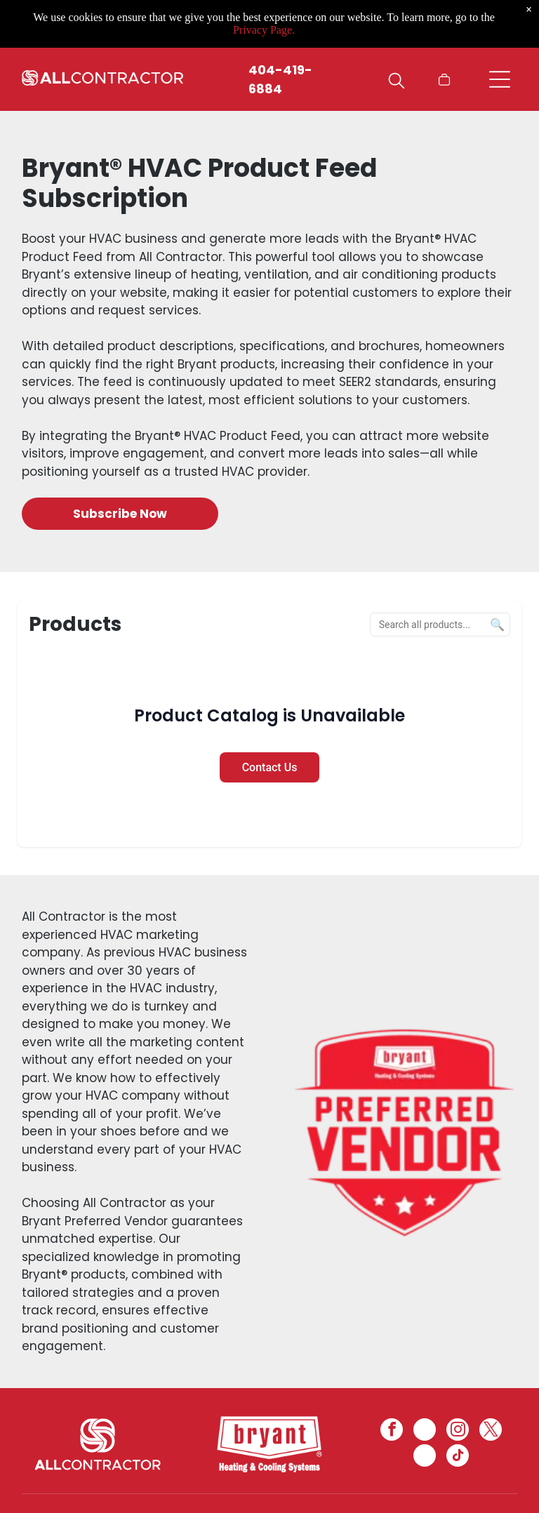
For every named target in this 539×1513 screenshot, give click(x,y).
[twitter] (490, 1431)
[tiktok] (457, 1457)
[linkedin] (424, 1431)
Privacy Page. (264, 30)
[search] (396, 82)
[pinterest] (424, 1457)
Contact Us (270, 767)
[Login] (417, 79)
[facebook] (391, 1431)
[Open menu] (499, 79)
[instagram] (457, 1431)
